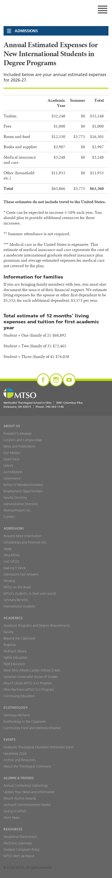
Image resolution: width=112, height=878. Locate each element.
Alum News (12, 817)
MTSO (21, 9)
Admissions (14, 528)
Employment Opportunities (23, 491)
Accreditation (13, 472)
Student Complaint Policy (21, 849)
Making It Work (15, 568)
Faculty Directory (15, 497)
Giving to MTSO (15, 811)
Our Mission (12, 453)
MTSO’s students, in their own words (30, 593)
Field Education (14, 664)
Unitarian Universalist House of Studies (31, 677)
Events (10, 739)
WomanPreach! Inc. (17, 510)
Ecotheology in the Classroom (25, 721)
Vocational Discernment (20, 837)
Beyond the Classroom (19, 638)
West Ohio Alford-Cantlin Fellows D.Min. (32, 670)
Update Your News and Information (29, 792)
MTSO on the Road (17, 587)
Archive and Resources (19, 760)
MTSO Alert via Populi (19, 856)
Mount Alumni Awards (20, 798)
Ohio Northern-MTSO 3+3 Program (29, 689)
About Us (12, 426)
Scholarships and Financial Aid (25, 542)
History (8, 465)
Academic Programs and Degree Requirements (37, 625)
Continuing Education (19, 696)
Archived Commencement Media (27, 805)
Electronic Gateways (18, 843)
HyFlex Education (15, 657)
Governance (12, 478)
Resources (13, 829)
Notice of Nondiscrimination (23, 485)
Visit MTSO (11, 561)
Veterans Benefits (16, 600)
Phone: (50, 406)
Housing (9, 581)
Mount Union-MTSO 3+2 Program (28, 683)
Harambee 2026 (15, 753)
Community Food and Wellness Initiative (32, 728)
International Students (19, 606)
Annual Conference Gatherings (26, 785)
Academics (13, 618)
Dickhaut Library (15, 651)
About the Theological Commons (27, 766)
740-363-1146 (54, 406)
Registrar (10, 645)
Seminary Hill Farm (17, 715)
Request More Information (22, 536)
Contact (9, 517)
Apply (8, 549)
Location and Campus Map (23, 440)
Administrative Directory (21, 504)
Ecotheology (16, 707)
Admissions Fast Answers (21, 574)
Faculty (8, 632)
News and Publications (19, 446)
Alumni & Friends (19, 778)
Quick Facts (11, 459)
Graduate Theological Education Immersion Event (39, 747)
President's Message (18, 433)
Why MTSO (11, 555)
